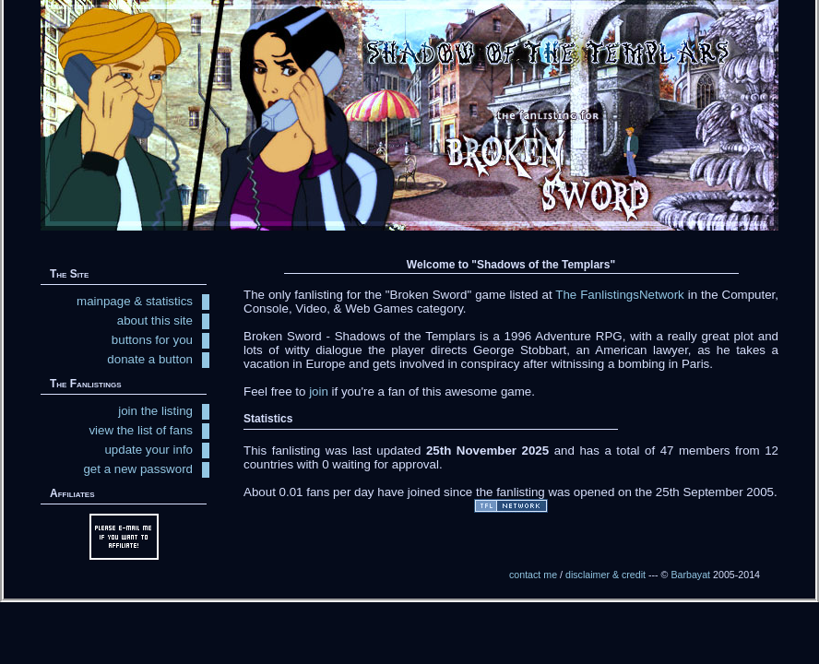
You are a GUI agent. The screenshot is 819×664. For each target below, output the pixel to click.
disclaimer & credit (605, 574)
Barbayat (690, 574)
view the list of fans (141, 430)
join (318, 391)
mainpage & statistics (135, 301)
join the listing (155, 411)
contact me (533, 574)
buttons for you (152, 340)
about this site (155, 320)
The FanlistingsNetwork (619, 295)
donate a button (150, 359)
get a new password (138, 469)
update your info (148, 449)
